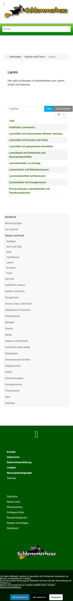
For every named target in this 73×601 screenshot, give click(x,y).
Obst (7, 396)
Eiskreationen (12, 316)
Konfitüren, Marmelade (17, 347)
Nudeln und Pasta (15, 291)
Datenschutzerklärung (19, 462)
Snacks (9, 328)
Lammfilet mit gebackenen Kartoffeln (31, 146)
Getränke (10, 403)
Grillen (8, 372)
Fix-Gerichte (11, 229)
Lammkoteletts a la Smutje (24, 163)
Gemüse (9, 278)
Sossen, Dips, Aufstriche (18, 303)
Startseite (12, 496)
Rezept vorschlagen (17, 522)
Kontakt (11, 451)
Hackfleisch (12, 257)
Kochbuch (10, 217)
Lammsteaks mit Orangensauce (27, 182)
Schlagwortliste (15, 512)
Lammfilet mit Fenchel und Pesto (28, 140)
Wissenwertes (14, 507)
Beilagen (9, 322)
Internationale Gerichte (17, 359)
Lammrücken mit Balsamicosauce (29, 169)
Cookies (11, 467)
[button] (66, 223)
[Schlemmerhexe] (36, 11)
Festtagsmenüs (13, 384)
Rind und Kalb (14, 246)
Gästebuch (13, 528)
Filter (49, 108)
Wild (8, 251)
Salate (8, 334)
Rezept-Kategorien (17, 517)
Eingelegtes (11, 353)
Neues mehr (13, 501)
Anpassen (56, 597)
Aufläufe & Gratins (15, 285)
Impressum (13, 457)
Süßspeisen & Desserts (18, 309)
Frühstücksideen (14, 378)
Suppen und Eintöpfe (16, 340)
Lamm (9, 262)
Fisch (9, 273)
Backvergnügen (13, 223)
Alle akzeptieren (20, 597)
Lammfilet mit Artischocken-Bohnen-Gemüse (35, 133)
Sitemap (11, 478)
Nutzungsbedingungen (19, 472)
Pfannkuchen (12, 390)
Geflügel (11, 241)
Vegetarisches (13, 365)
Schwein (11, 267)
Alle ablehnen (39, 597)
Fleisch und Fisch (14, 235)
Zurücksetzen (63, 108)
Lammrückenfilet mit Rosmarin (27, 175)
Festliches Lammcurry (22, 127)
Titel (11, 120)
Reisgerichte (12, 297)
